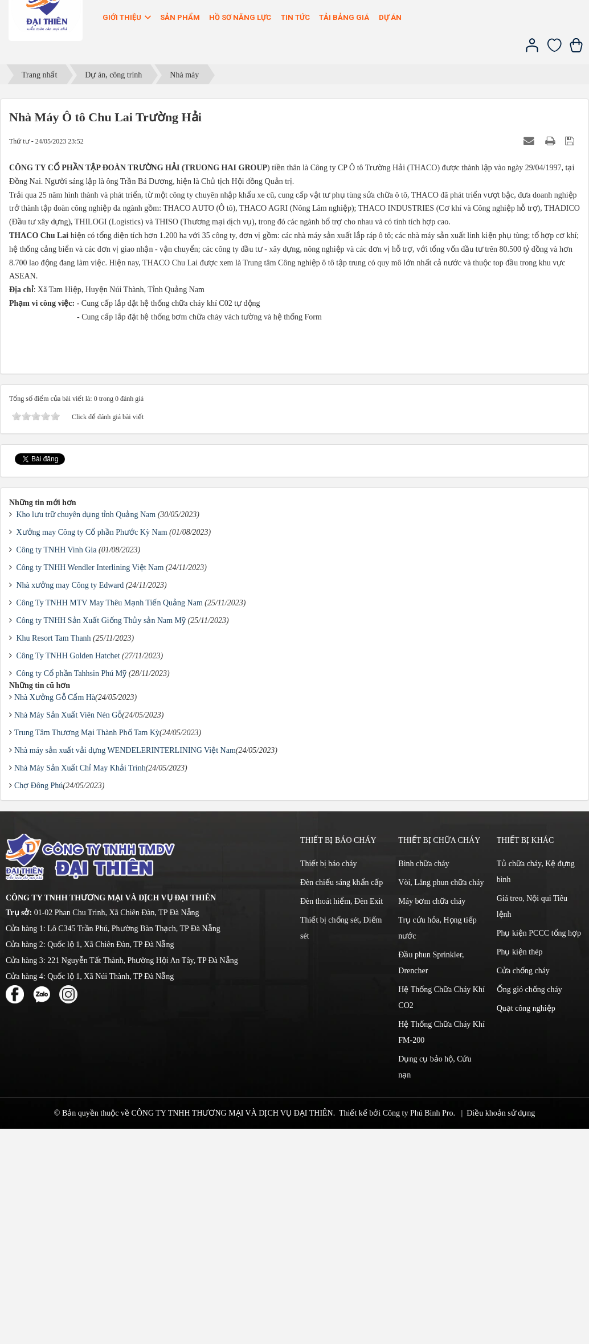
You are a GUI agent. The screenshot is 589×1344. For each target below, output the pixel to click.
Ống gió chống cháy (529, 1204)
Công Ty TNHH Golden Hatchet (68, 871)
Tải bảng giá (344, 17)
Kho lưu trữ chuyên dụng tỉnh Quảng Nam (86, 730)
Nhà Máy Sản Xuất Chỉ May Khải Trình (80, 983)
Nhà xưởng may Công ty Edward (70, 800)
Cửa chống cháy (523, 1186)
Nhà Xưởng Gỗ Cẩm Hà (54, 912)
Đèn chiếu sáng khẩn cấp (341, 1097)
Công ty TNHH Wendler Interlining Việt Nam (90, 782)
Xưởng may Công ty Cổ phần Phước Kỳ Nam (92, 747)
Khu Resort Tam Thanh (54, 853)
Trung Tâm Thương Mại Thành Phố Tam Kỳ (86, 948)
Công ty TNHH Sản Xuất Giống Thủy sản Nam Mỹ (101, 835)
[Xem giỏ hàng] (576, 50)
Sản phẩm (180, 17)
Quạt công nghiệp (526, 1223)
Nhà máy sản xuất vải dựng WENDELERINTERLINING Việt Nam (125, 965)
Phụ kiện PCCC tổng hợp (539, 1148)
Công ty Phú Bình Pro (418, 1328)
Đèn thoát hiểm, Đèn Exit (341, 1116)
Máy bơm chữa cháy (431, 1116)
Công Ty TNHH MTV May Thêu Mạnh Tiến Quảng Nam (110, 818)
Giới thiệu (128, 17)
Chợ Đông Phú (38, 1001)
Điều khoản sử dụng (501, 1328)
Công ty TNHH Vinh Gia (57, 765)
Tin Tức (295, 17)
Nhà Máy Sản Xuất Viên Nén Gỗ (68, 930)
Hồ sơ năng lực (240, 17)
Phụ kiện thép (520, 1167)
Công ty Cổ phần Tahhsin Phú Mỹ (72, 888)
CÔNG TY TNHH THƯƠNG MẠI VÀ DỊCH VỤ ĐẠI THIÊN (232, 1328)
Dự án (390, 17)
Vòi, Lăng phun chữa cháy (441, 1097)
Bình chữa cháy (423, 1079)
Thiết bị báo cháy (328, 1079)
